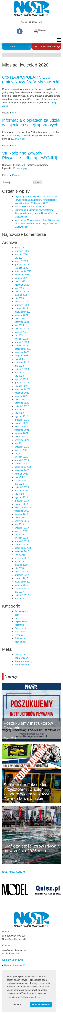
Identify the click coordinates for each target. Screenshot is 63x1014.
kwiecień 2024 (22, 328)
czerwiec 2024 (22, 322)
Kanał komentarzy (24, 661)
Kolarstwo (19, 625)
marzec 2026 (21, 254)
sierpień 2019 (21, 514)
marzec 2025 (21, 295)
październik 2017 (23, 582)
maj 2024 (19, 325)
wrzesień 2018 (22, 551)
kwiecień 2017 (22, 595)
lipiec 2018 (20, 555)
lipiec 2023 (20, 359)
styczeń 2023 (21, 379)
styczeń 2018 (21, 571)
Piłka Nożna (20, 631)
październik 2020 (23, 467)
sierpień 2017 (21, 585)
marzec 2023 (21, 372)
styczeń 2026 (21, 261)
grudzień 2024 (22, 305)
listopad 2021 (21, 423)
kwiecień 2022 (22, 406)
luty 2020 (19, 494)
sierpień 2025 (21, 278)
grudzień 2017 (22, 575)
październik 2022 (23, 389)
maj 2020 (19, 484)
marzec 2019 (21, 531)
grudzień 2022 (22, 382)
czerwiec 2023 (22, 362)
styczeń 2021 (21, 457)
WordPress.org (22, 664)
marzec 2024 (21, 332)
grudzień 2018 (22, 541)
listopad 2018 (21, 544)
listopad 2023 (21, 345)
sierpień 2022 (21, 396)
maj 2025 (19, 288)
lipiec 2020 (20, 477)
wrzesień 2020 (22, 470)
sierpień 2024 (21, 315)
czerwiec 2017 (22, 588)
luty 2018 (19, 568)
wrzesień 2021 (22, 430)
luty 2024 (19, 335)
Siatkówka (20, 638)
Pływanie (16, 175)
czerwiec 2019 (22, 521)
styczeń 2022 (21, 416)
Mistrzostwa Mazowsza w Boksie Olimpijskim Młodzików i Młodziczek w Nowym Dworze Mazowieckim (37, 223)
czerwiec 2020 (22, 480)
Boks (17, 615)
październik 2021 (23, 426)
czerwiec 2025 (22, 285)
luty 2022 (19, 413)
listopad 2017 (21, 578)
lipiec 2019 (20, 517)
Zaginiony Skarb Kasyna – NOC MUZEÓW (36, 196)
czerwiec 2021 (22, 440)
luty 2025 (19, 298)
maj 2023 (19, 366)
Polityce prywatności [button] (31, 997)
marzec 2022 (21, 409)
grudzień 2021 (22, 420)
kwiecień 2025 (22, 291)
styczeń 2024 (21, 339)
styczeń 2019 (21, 538)
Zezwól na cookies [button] (41, 1004)
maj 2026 (19, 247)
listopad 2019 (21, 504)
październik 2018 (23, 548)
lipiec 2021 (20, 436)
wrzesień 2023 (22, 352)
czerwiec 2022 (22, 403)
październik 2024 (23, 312)
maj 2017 (19, 592)
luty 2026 (19, 258)
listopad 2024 (21, 308)
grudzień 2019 (22, 501)
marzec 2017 (21, 598)
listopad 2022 (21, 386)
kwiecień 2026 (22, 251)
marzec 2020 (21, 490)
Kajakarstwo (21, 621)
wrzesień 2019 (22, 511)
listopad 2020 (21, 463)
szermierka (20, 642)
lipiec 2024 (20, 318)
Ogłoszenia (20, 628)
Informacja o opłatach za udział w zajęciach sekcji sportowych (31, 122)
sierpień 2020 (21, 474)
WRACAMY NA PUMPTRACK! (30, 206)
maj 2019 (19, 524)
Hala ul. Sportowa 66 (14, 965)
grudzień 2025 (22, 264)
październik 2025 (23, 271)
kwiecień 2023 (22, 369)
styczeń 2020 (21, 497)
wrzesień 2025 (22, 274)
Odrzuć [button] (17, 1004)
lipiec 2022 (20, 399)
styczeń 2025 (21, 301)
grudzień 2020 (22, 460)
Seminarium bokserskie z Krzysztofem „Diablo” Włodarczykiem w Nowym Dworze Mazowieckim (36, 213)
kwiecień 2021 (22, 447)
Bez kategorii (21, 611)
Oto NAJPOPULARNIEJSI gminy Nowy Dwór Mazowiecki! (31, 79)
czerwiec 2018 (22, 558)
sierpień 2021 (21, 433)
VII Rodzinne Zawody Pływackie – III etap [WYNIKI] (29, 155)
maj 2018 (19, 561)
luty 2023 (19, 376)
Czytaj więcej (19, 139)
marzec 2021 (21, 450)
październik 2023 (23, 349)
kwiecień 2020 (22, 487)
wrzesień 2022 (22, 393)
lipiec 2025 (20, 281)
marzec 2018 (21, 565)
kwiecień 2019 (22, 528)
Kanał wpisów (21, 658)
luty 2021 (19, 453)
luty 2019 (19, 534)
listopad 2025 (21, 268)
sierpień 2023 (21, 355)
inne (14, 112)
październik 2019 (23, 507)
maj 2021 (19, 443)
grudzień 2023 (22, 342)
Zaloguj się (20, 654)
